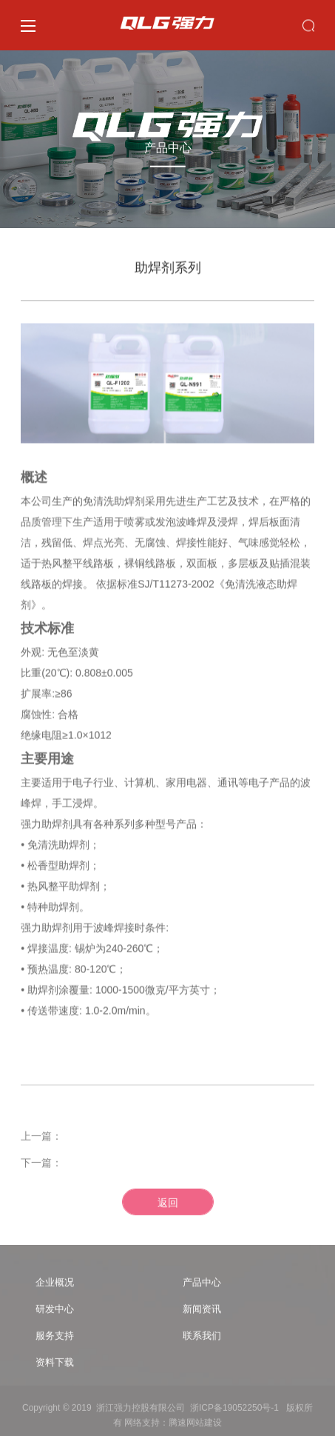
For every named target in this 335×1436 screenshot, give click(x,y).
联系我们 (202, 1339)
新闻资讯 (202, 1312)
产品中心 (202, 1286)
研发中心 (54, 1312)
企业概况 (54, 1286)
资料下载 (54, 1366)
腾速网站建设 (195, 1426)
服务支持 (54, 1339)
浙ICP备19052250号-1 (234, 1411)
